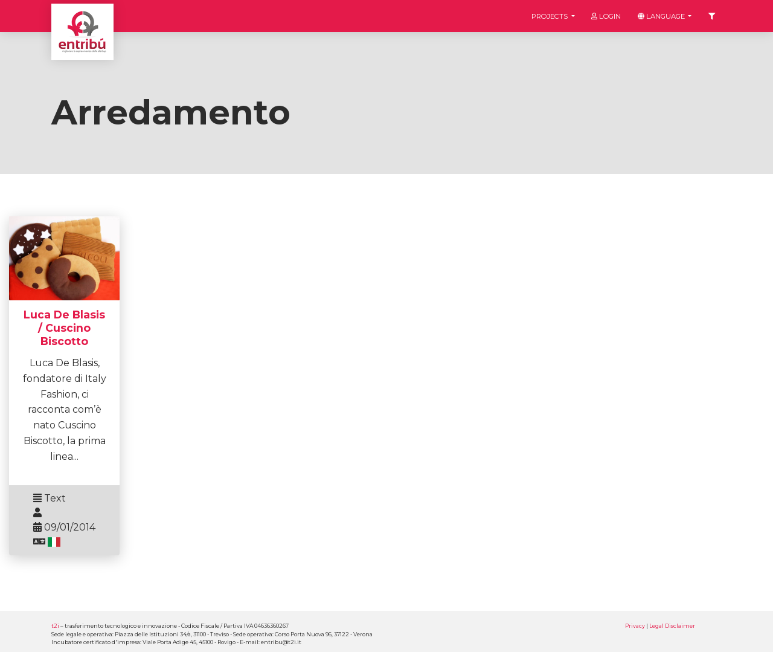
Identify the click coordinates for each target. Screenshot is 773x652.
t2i (55, 625)
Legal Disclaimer (672, 625)
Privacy (635, 625)
